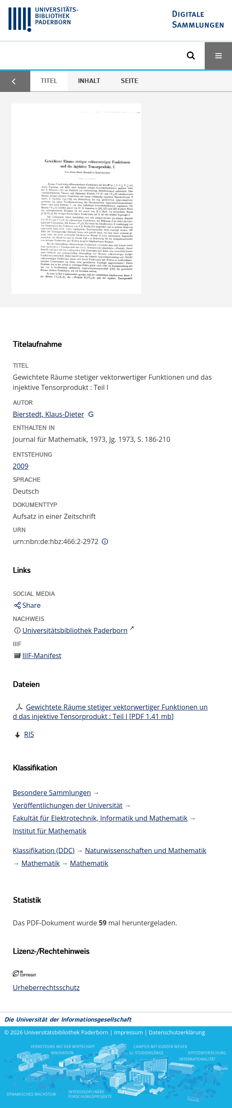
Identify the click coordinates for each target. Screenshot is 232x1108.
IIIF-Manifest (41, 655)
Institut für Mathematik (50, 831)
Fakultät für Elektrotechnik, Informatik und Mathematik (100, 818)
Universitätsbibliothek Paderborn (66, 1032)
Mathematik (40, 863)
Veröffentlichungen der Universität (67, 805)
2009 (21, 466)
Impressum (128, 1032)
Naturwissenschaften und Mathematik (145, 850)
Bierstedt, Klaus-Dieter (48, 414)
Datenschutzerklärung (177, 1032)
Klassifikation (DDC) (44, 850)
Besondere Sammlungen (52, 792)
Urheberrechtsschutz (46, 987)
